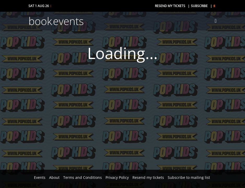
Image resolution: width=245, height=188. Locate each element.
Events (39, 177)
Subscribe (199, 6)
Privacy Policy (117, 177)
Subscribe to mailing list (189, 177)
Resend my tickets (170, 6)
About (54, 177)
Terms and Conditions (82, 177)
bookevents (56, 21)
